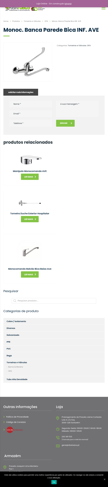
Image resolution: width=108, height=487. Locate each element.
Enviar (66, 123)
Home (5, 21)
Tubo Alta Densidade (17, 337)
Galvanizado (13, 292)
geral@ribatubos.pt (70, 402)
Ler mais (29, 176)
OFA (89, 45)
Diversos (11, 285)
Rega (9, 313)
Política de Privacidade (17, 374)
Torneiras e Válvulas (77, 45)
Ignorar (68, 3)
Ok (54, 482)
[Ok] (104, 479)
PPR (8, 299)
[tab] (20, 92)
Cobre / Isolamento (16, 279)
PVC (9, 306)
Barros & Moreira (15, 324)
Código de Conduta (16, 380)
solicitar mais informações (20, 92)
